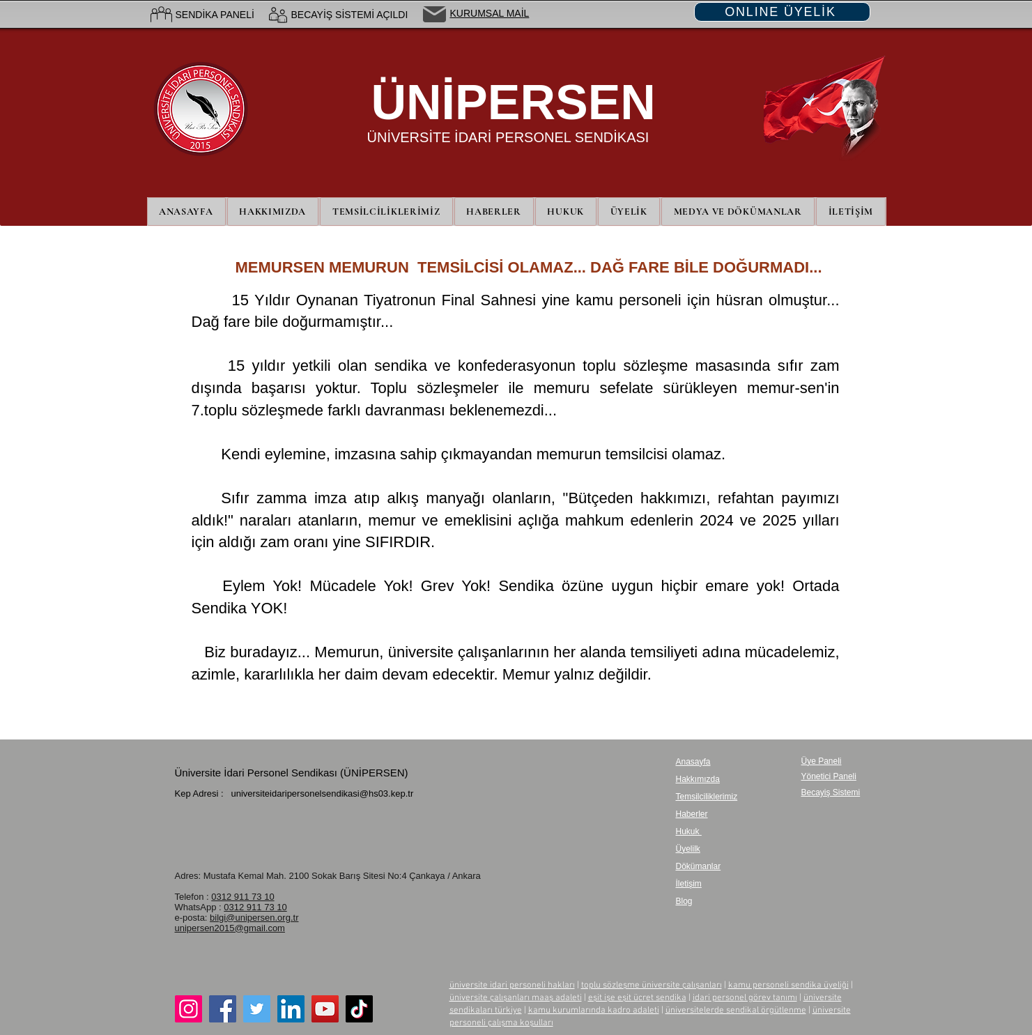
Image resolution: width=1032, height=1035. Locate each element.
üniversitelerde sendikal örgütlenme (735, 1010)
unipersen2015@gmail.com (230, 928)
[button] (629, 211)
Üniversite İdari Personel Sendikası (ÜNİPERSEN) (291, 773)
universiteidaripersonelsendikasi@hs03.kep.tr (322, 793)
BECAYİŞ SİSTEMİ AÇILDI (349, 14)
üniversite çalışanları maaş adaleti (515, 998)
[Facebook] (222, 1008)
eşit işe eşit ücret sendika (637, 998)
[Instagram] (188, 1008)
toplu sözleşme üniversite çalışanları (651, 985)
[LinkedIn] (291, 1008)
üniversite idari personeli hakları (512, 985)
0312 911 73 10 (242, 896)
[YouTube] (325, 1008)
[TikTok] (359, 1008)
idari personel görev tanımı (745, 998)
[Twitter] (256, 1008)
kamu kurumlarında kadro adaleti (593, 1010)
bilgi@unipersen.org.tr (254, 917)
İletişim (689, 884)
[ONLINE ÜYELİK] (782, 12)
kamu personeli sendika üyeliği (788, 985)
